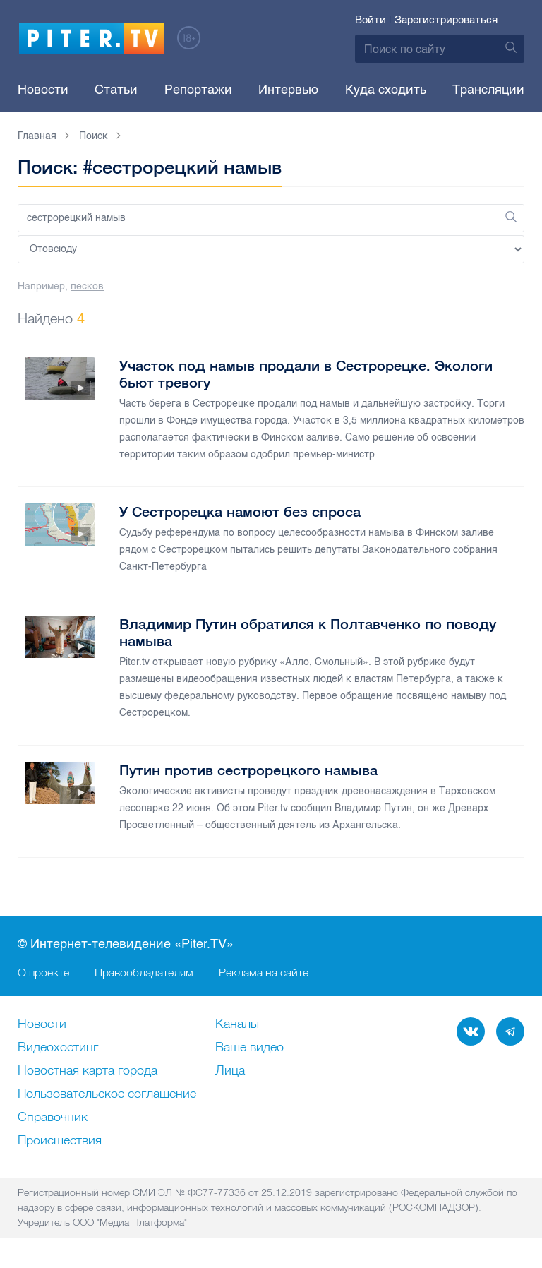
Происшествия (60, 1141)
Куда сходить (385, 89)
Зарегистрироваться (446, 19)
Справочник (53, 1118)
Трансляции (488, 89)
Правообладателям (144, 972)
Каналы (237, 1024)
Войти (370, 19)
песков (87, 286)
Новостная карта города (87, 1071)
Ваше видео (249, 1048)
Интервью (288, 89)
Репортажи (198, 89)
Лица (230, 1071)
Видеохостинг (58, 1048)
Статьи (116, 89)
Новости (43, 89)
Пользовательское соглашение (107, 1094)
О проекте (43, 972)
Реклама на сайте (263, 972)
